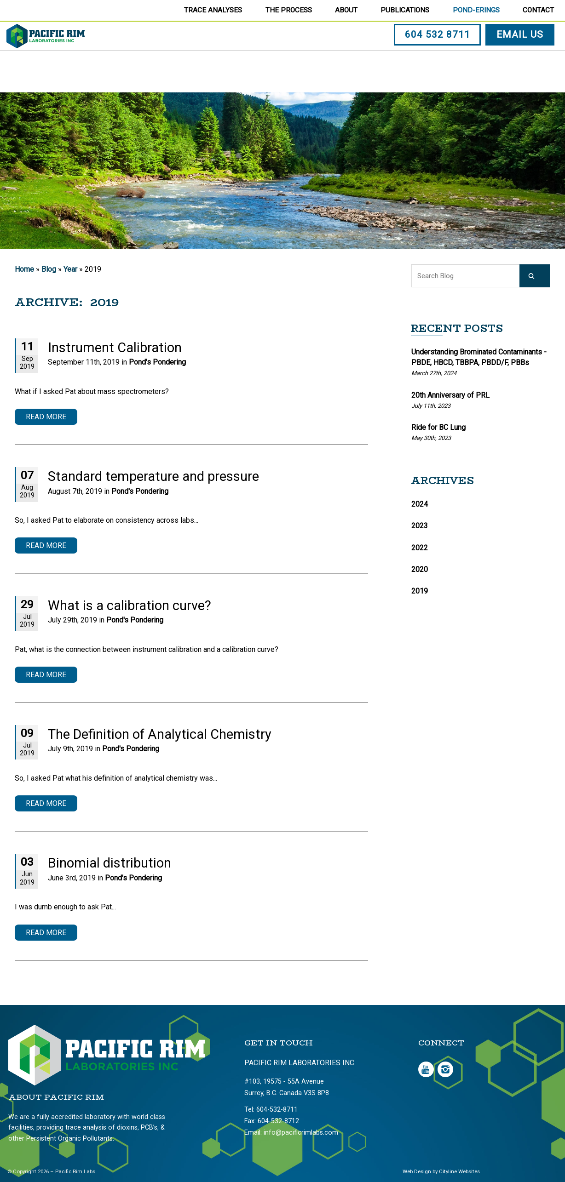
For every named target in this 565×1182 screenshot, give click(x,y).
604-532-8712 (278, 1121)
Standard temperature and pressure (153, 476)
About (346, 10)
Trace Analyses (213, 10)
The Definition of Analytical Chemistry (159, 734)
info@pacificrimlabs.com (301, 1132)
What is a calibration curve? (129, 605)
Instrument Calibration (115, 347)
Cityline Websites (459, 1171)
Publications (405, 10)
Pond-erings (476, 10)
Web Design (417, 1171)
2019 (419, 591)
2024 (419, 504)
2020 (419, 569)
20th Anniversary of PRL (450, 395)
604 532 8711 (439, 56)
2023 (419, 525)
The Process (288, 10)
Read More (46, 416)
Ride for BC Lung (438, 427)
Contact (538, 10)
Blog (48, 269)
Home (24, 269)
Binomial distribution (109, 863)
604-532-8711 (277, 1109)
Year (70, 269)
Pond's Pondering (157, 362)
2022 (419, 547)
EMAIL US (521, 56)
